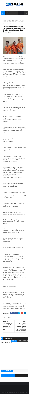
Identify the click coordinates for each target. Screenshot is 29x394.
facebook (25, 340)
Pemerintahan (9, 20)
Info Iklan (22, 389)
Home (4, 20)
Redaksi (8, 389)
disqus (19, 340)
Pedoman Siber (18, 389)
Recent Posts (7, 375)
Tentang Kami (13, 389)
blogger (14, 340)
